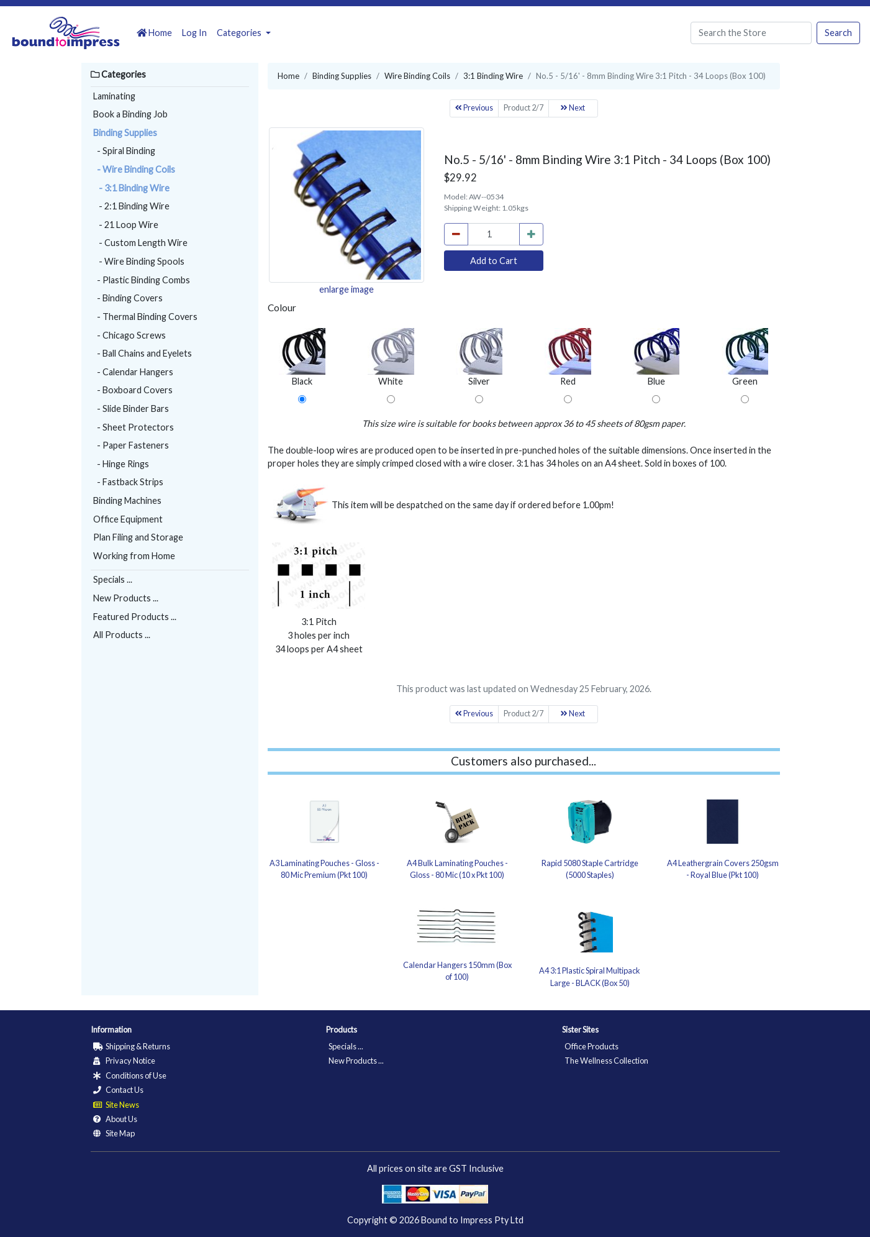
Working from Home (134, 555)
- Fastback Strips (128, 482)
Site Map (114, 1133)
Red (568, 357)
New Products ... (125, 598)
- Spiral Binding (124, 150)
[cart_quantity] (494, 234)
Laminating (114, 96)
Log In (194, 32)
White (391, 357)
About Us (115, 1119)
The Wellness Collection (606, 1061)
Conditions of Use (129, 1075)
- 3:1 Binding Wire (131, 188)
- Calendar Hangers (133, 372)
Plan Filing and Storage (138, 537)
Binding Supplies (125, 132)
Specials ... (112, 579)
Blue (656, 357)
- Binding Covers (128, 298)
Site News (116, 1105)
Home (154, 32)
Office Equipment (128, 519)
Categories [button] (240, 32)
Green (745, 357)
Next (573, 107)
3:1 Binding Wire (493, 76)
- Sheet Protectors (133, 427)
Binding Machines (127, 500)
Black (302, 357)
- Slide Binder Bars (131, 408)
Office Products (591, 1046)
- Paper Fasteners (131, 445)
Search (838, 32)
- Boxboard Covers (133, 390)
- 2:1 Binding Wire (131, 206)
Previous (474, 107)
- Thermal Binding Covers (145, 316)
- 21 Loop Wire (125, 224)
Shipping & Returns (131, 1046)
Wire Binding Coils (417, 76)
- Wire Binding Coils (134, 169)
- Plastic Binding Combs (141, 280)
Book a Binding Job (130, 114)
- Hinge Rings (121, 464)
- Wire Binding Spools (138, 261)
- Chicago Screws (129, 335)
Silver (479, 357)
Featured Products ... (134, 616)
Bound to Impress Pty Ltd (472, 1220)
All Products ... (121, 634)
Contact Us (118, 1090)
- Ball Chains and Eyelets (142, 353)
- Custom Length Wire (140, 242)
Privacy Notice (124, 1061)
